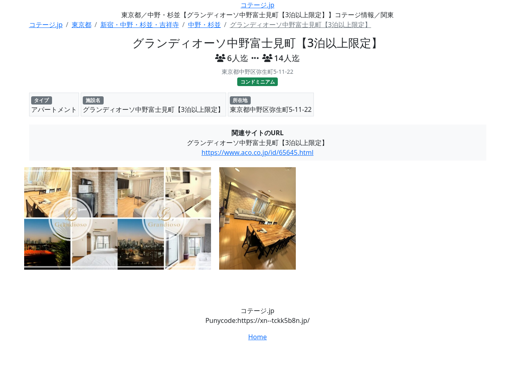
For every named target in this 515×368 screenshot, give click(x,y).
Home (257, 336)
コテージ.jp (257, 4)
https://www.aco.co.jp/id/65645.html (257, 152)
